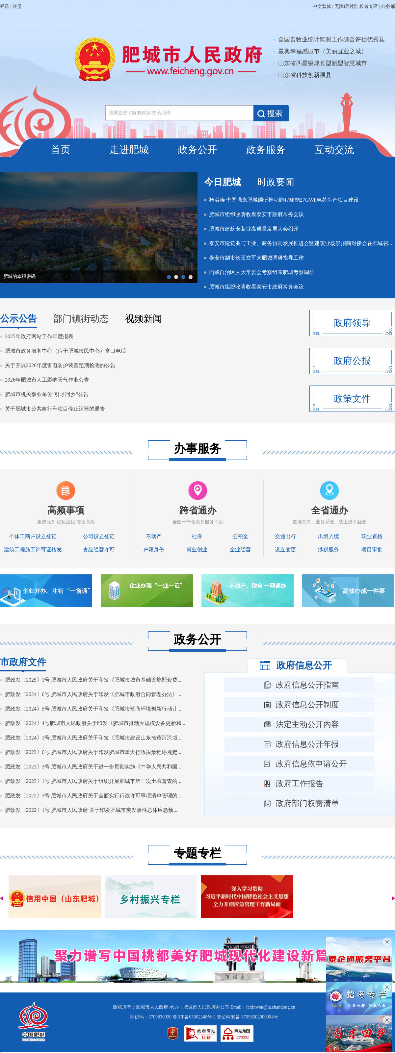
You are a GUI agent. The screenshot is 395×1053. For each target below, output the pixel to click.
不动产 (154, 536)
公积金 (240, 536)
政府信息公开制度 (307, 704)
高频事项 (65, 510)
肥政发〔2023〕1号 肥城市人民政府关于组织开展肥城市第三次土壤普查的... (93, 781)
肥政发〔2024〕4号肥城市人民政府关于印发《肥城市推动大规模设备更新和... (95, 723)
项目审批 (371, 549)
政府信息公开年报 (307, 744)
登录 (4, 6)
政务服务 (266, 149)
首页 (60, 149)
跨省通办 (197, 510)
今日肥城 (222, 182)
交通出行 (285, 536)
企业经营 (240, 549)
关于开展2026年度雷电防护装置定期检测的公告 (60, 365)
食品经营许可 (99, 549)
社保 (197, 536)
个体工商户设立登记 (33, 536)
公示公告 (18, 318)
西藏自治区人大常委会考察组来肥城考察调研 (261, 272)
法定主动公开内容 (307, 724)
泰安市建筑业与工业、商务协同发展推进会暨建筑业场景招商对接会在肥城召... (300, 243)
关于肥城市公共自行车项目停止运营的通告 (55, 409)
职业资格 (371, 536)
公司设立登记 (99, 536)
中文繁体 (322, 6)
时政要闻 (275, 182)
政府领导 (352, 323)
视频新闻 (143, 318)
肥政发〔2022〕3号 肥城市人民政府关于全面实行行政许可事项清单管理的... (93, 795)
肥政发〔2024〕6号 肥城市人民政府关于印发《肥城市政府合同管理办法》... (93, 694)
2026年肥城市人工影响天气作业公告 (47, 380)
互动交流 (334, 149)
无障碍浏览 (345, 6)
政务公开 (197, 149)
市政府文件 (23, 662)
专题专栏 (197, 853)
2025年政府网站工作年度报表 (39, 336)
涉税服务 (328, 549)
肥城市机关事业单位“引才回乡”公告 (47, 394)
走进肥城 (129, 149)
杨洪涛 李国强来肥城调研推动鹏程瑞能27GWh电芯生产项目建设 (284, 200)
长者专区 (368, 6)
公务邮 (388, 6)
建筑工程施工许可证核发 (33, 549)
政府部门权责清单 (307, 803)
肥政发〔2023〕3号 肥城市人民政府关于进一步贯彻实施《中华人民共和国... (93, 766)
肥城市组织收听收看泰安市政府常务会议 (256, 214)
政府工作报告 (299, 783)
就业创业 (196, 549)
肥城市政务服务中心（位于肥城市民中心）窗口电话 (65, 351)
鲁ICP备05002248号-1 (194, 1017)
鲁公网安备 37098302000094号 (247, 1017)
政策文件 (352, 398)
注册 (17, 6)
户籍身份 (153, 549)
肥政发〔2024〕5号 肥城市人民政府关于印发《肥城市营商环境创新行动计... (93, 709)
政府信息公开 (304, 665)
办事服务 (197, 448)
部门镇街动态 (81, 318)
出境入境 (328, 536)
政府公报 (352, 361)
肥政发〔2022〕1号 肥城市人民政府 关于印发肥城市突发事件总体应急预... (91, 810)
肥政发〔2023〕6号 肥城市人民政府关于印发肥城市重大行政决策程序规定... (93, 752)
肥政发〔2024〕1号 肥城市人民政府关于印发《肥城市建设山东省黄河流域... (93, 737)
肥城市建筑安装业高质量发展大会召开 (254, 229)
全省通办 (329, 510)
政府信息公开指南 (307, 685)
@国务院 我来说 (19, 276)
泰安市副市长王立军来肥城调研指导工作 (256, 258)
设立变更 (285, 549)
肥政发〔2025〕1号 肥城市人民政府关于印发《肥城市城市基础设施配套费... (93, 680)
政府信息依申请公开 (311, 764)
